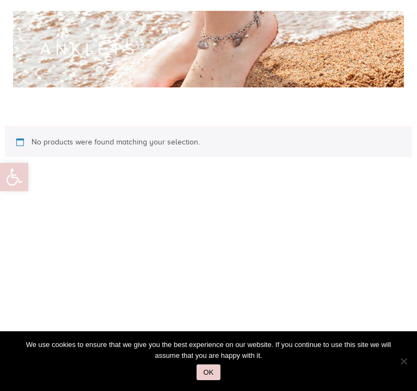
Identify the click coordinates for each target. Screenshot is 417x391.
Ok (209, 372)
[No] (403, 361)
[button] (14, 177)
